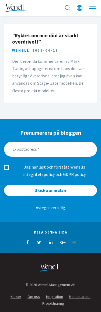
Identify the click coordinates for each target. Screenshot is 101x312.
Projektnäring (53, 303)
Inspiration (54, 296)
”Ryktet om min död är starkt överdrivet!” (45, 38)
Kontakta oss (79, 296)
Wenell (21, 50)
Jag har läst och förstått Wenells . (54, 170)
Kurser (16, 296)
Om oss (33, 296)
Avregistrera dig (50, 207)
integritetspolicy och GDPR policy (54, 174)
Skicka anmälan (50, 190)
